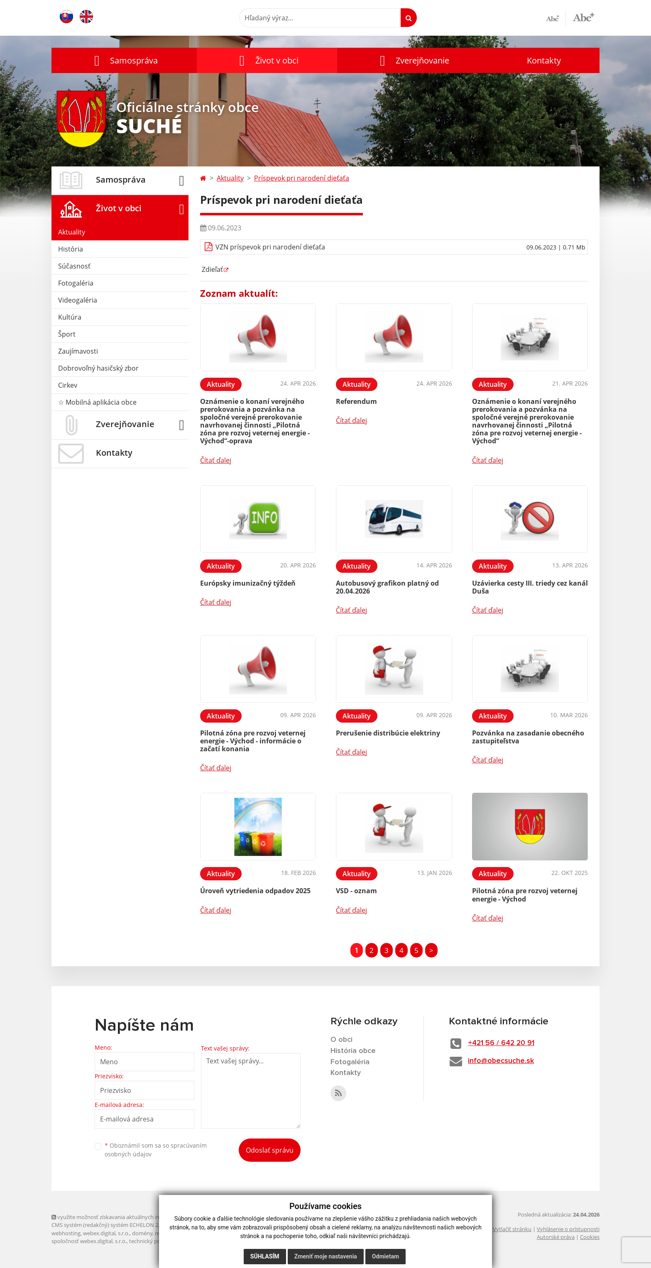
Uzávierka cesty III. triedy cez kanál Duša (530, 587)
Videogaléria (77, 300)
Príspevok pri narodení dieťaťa (301, 178)
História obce (353, 1051)
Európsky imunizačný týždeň (248, 583)
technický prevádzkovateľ (160, 1241)
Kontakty (544, 60)
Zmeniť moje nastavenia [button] (325, 1256)
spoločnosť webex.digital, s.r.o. (89, 1241)
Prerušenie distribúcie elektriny (388, 733)
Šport (67, 334)
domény (142, 1233)
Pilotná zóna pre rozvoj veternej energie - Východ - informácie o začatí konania (253, 740)
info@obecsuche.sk (502, 1061)
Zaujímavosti (78, 351)
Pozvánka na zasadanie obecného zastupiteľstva (528, 736)
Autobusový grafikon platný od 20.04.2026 (387, 587)
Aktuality (71, 232)
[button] (124, 60)
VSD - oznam (356, 890)
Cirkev (67, 385)
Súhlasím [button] (264, 1256)
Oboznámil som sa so (156, 1149)
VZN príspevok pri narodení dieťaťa (270, 247)
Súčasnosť (74, 266)
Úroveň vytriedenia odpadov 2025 (255, 890)
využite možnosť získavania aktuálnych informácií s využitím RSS (133, 1217)
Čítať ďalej (215, 460)
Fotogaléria (75, 283)
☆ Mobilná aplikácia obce (97, 402)
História (70, 249)
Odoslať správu (270, 1150)
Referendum (356, 401)
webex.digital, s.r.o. (106, 1233)
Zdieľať (211, 269)
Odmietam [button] (385, 1256)
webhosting (66, 1233)
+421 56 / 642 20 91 (502, 1043)
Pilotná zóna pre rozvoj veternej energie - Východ (525, 894)
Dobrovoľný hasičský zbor (98, 368)
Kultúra (69, 317)
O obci (341, 1039)
